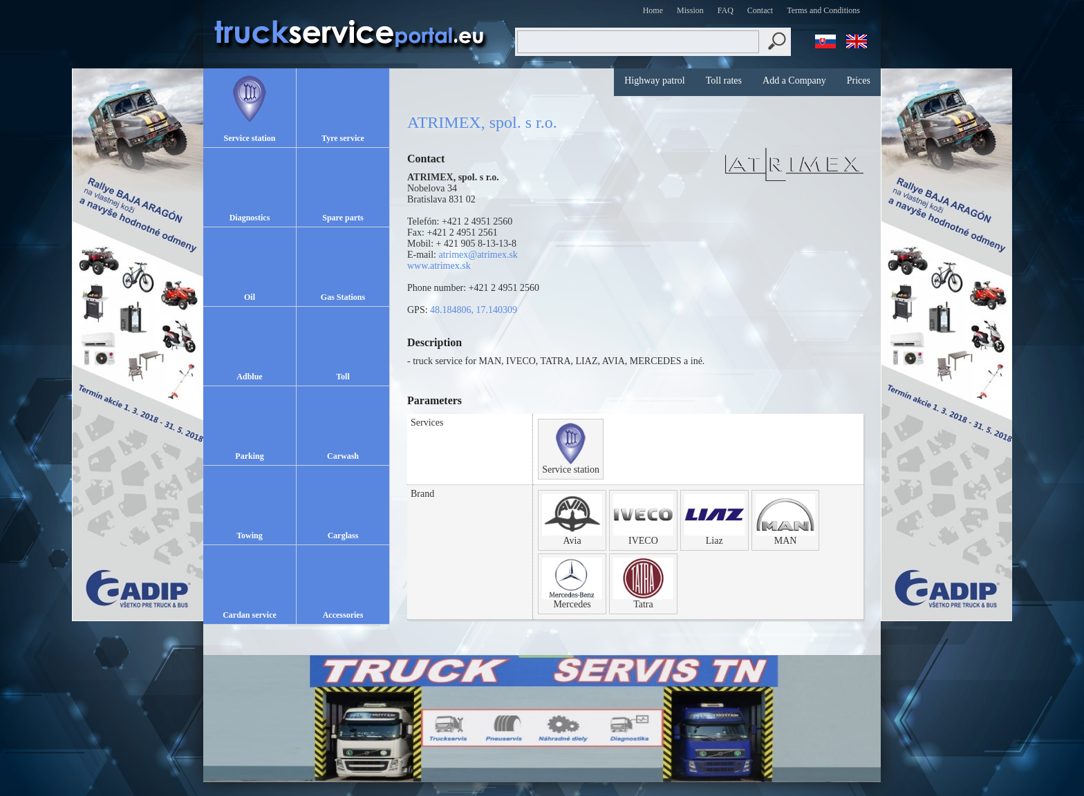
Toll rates (724, 80)
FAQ (725, 10)
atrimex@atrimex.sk (478, 254)
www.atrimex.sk (439, 265)
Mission (690, 10)
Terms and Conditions (823, 10)
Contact (760, 10)
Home (653, 10)
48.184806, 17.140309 (473, 310)
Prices (858, 80)
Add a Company (794, 80)
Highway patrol (654, 80)
